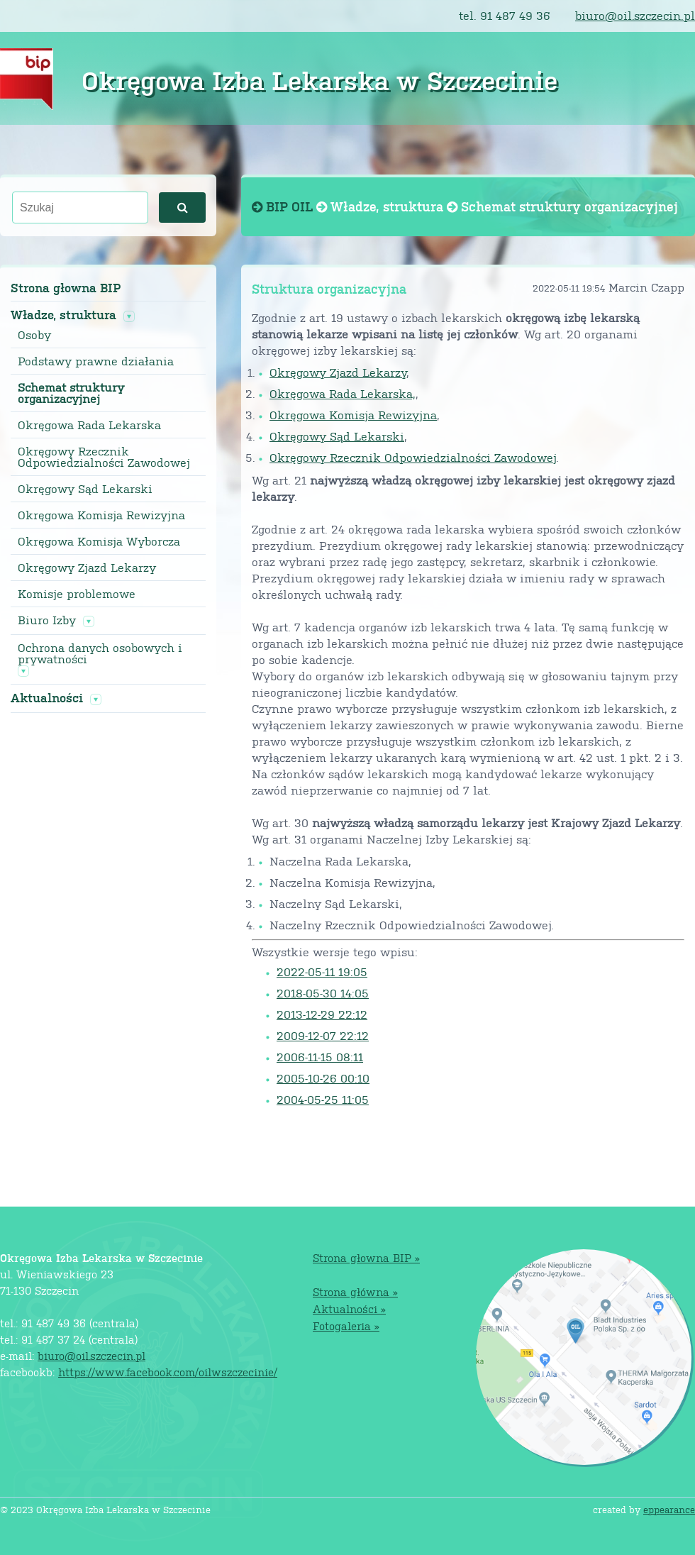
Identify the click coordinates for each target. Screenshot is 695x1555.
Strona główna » (355, 1291)
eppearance (669, 1509)
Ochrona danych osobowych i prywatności (100, 653)
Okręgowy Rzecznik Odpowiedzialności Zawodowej (104, 457)
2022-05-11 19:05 (322, 971)
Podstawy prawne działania (96, 361)
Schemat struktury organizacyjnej (71, 393)
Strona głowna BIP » (366, 1257)
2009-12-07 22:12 (323, 1035)
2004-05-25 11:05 (323, 1099)
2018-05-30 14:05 (323, 992)
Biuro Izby (47, 620)
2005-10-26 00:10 (323, 1077)
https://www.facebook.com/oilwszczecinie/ (167, 1371)
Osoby (34, 335)
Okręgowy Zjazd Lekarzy (87, 567)
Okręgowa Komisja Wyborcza (99, 541)
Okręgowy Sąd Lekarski (85, 488)
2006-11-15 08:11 (320, 1056)
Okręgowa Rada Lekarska (89, 425)
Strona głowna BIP (66, 288)
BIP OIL (284, 206)
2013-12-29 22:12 (322, 1014)
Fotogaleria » (346, 1325)
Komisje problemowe (76, 593)
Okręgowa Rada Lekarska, (342, 393)
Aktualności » (349, 1308)
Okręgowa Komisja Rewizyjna (101, 515)
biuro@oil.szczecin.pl (635, 15)
